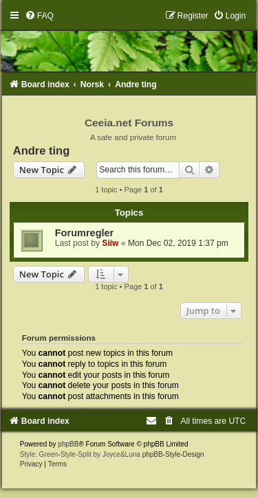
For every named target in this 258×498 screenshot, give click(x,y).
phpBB (68, 444)
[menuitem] (39, 16)
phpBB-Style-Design (173, 454)
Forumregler (84, 232)
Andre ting (41, 150)
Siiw (110, 243)
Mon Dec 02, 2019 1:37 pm (178, 243)
